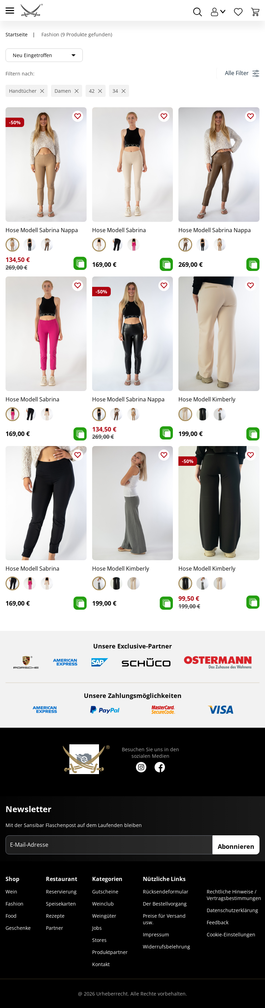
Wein (11, 891)
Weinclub (103, 903)
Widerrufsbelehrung (166, 946)
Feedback (217, 922)
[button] (27, 91)
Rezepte (55, 915)
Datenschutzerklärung (232, 910)
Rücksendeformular (165, 891)
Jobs (97, 928)
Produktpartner (110, 952)
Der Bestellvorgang (165, 903)
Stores (99, 940)
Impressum (156, 934)
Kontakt (101, 964)
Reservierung (61, 891)
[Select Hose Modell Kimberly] (185, 414)
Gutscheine (105, 891)
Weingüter (104, 915)
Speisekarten (61, 903)
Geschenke (18, 928)
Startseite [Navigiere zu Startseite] (17, 34)
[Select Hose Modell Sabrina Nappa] (12, 245)
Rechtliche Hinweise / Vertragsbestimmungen (234, 894)
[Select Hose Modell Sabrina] (99, 245)
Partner (54, 928)
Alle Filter (242, 73)
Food (11, 915)
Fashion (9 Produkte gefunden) (76, 34)
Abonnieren (236, 846)
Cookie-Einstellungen (231, 934)
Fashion (14, 903)
